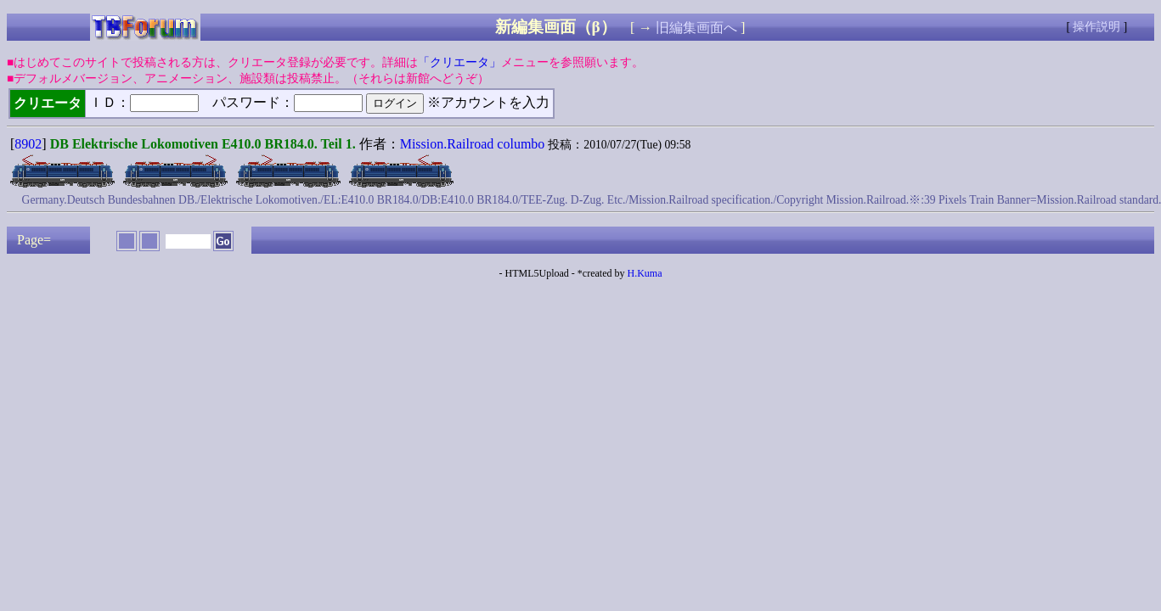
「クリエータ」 (459, 62)
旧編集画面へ (696, 28)
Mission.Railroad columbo (472, 144)
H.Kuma (644, 273)
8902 (28, 144)
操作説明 (1096, 26)
